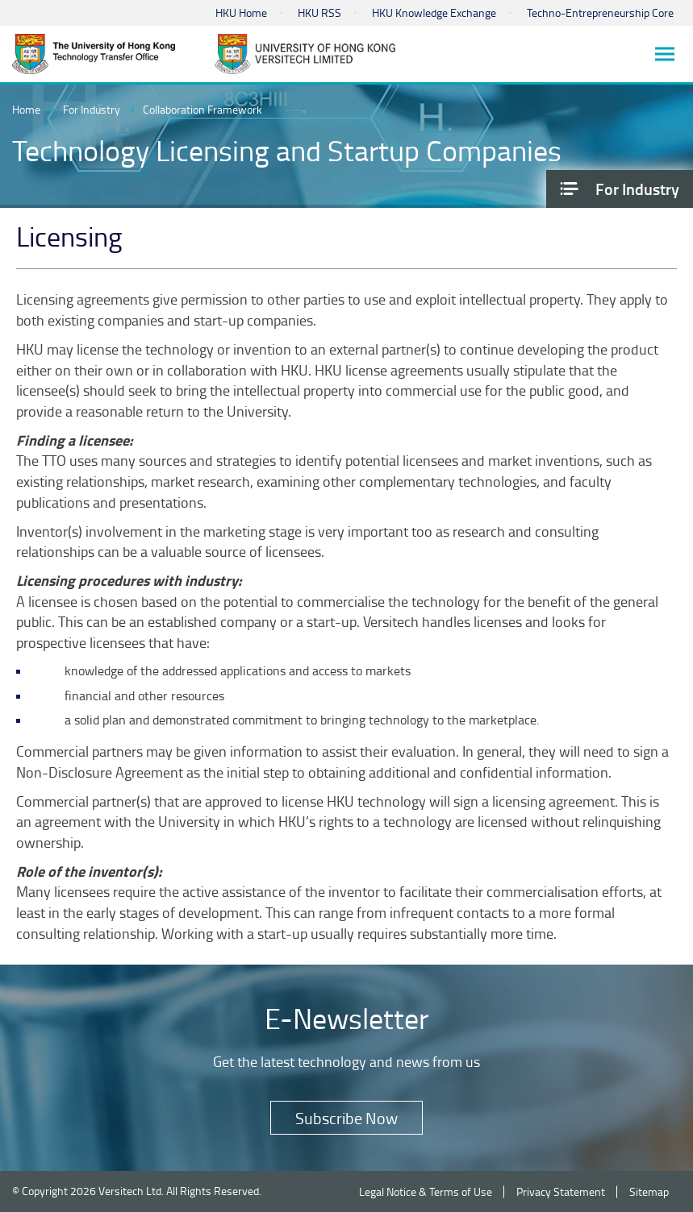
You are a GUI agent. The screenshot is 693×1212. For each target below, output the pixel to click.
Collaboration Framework (202, 109)
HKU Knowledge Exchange (434, 12)
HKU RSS (319, 12)
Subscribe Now (346, 1117)
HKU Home (241, 12)
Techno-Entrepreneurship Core (600, 12)
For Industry (91, 109)
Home (26, 109)
